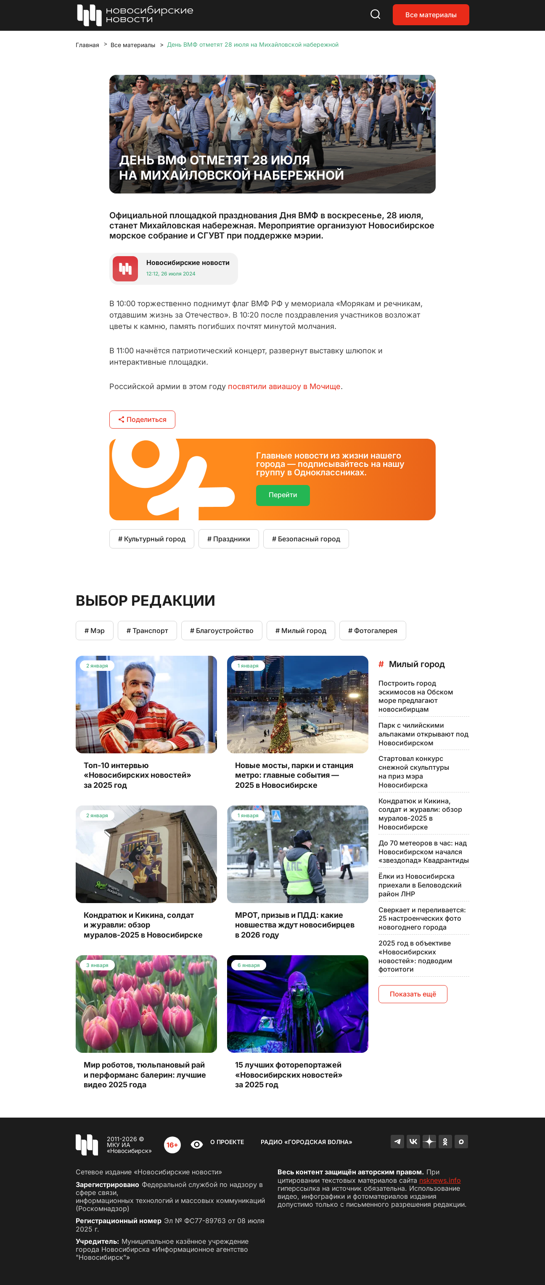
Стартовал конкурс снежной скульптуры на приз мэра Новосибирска (413, 771)
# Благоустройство (222, 630)
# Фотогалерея (372, 630)
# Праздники (228, 539)
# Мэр (95, 630)
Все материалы (431, 15)
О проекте (227, 1141)
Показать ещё (413, 994)
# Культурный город (151, 539)
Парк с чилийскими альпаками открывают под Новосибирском (423, 734)
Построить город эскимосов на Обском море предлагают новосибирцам (415, 696)
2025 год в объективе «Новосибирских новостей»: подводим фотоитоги (415, 956)
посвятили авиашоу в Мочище (284, 386)
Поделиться (142, 419)
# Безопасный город (306, 539)
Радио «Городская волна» (306, 1141)
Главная (87, 44)
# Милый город (300, 630)
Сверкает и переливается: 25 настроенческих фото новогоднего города (422, 919)
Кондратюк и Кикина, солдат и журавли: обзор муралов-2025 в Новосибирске (420, 814)
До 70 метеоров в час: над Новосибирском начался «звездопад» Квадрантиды (423, 852)
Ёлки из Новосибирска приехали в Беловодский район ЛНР (420, 885)
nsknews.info (440, 1180)
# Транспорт (147, 630)
